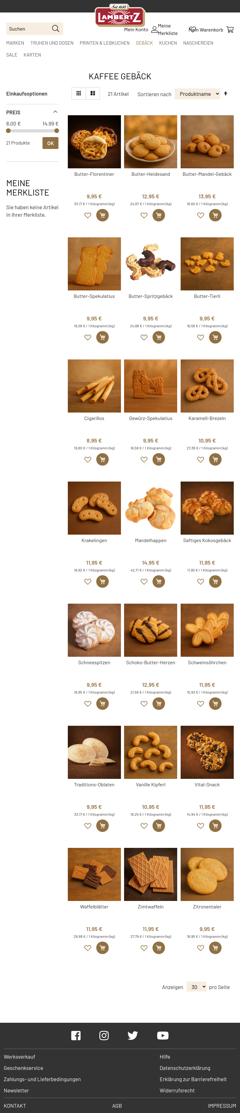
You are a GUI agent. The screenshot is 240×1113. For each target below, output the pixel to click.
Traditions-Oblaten (94, 784)
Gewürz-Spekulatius (150, 418)
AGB (117, 1105)
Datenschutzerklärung (185, 1068)
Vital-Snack (207, 784)
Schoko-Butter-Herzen (150, 662)
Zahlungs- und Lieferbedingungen (42, 1079)
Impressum (222, 1105)
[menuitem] (15, 43)
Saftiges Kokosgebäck (207, 540)
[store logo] (120, 16)
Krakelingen (94, 540)
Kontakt (15, 1105)
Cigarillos (94, 418)
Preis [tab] (13, 112)
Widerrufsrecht (177, 1090)
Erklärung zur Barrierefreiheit (193, 1079)
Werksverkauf (19, 1056)
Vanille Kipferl (150, 784)
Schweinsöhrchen (207, 662)
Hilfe (165, 1056)
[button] (88, 215)
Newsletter (16, 1090)
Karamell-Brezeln (207, 418)
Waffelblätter (94, 906)
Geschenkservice (23, 1068)
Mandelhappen (151, 540)
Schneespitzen (94, 662)
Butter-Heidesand (150, 174)
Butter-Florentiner (94, 174)
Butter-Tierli (207, 296)
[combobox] (34, 28)
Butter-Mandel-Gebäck (207, 174)
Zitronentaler (207, 906)
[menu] (120, 49)
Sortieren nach (155, 94)
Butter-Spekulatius (94, 296)
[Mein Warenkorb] (211, 29)
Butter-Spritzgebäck (150, 296)
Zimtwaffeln (151, 906)
